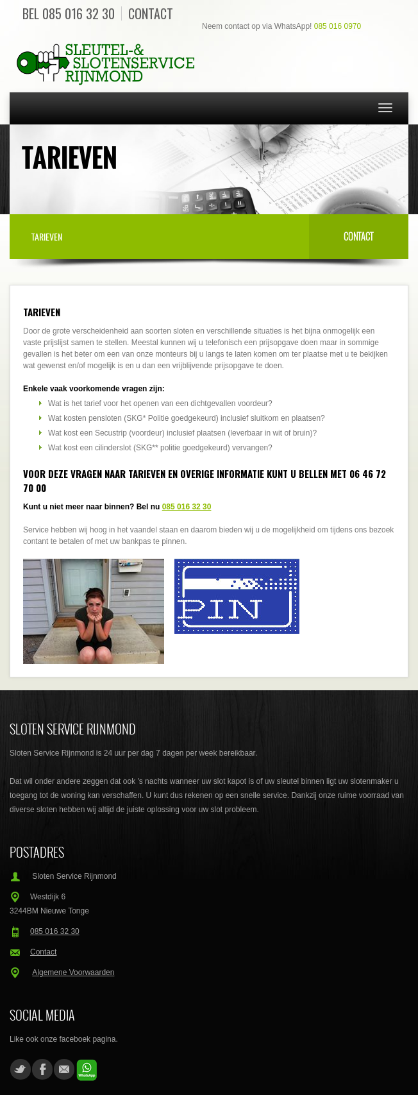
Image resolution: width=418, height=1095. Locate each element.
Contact (150, 13)
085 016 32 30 (78, 13)
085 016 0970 (337, 26)
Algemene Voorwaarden (73, 972)
